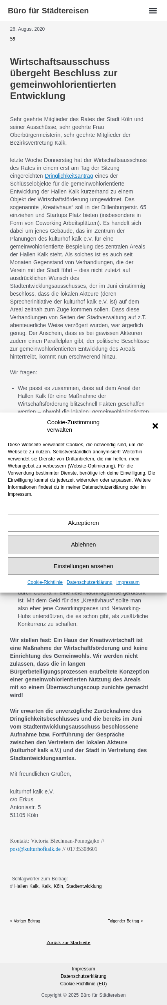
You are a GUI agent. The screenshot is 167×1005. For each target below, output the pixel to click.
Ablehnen (83, 544)
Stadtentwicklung (84, 886)
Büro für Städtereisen (48, 10)
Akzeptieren (83, 522)
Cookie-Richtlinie (45, 582)
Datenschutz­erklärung (90, 582)
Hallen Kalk (27, 886)
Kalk (46, 886)
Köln (58, 886)
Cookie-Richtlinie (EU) (83, 984)
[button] (155, 426)
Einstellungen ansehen (83, 566)
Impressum (128, 582)
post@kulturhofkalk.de (35, 849)
